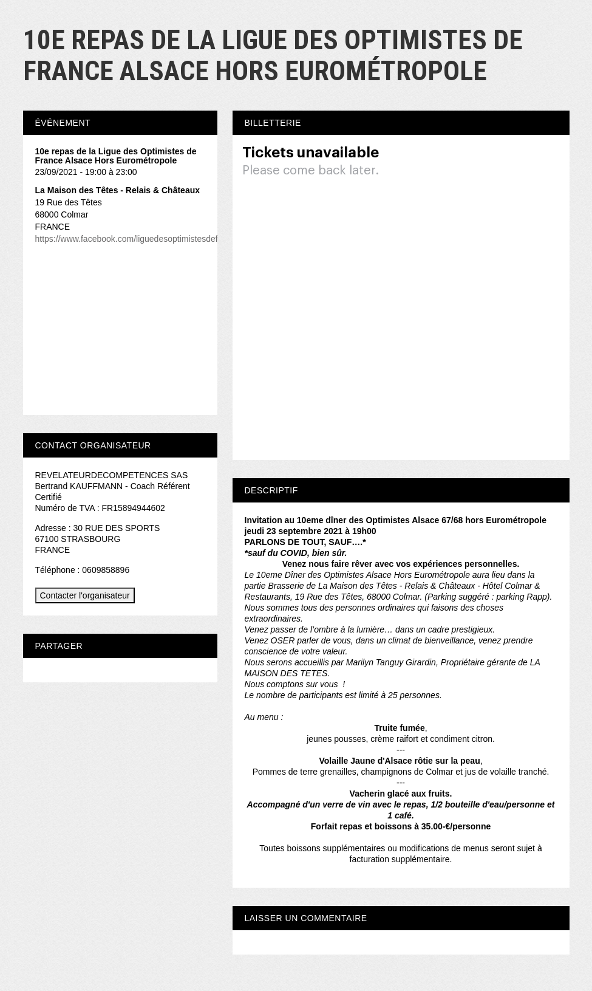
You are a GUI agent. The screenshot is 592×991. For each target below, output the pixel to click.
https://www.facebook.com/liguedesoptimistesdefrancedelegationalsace (169, 239)
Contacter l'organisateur (85, 595)
